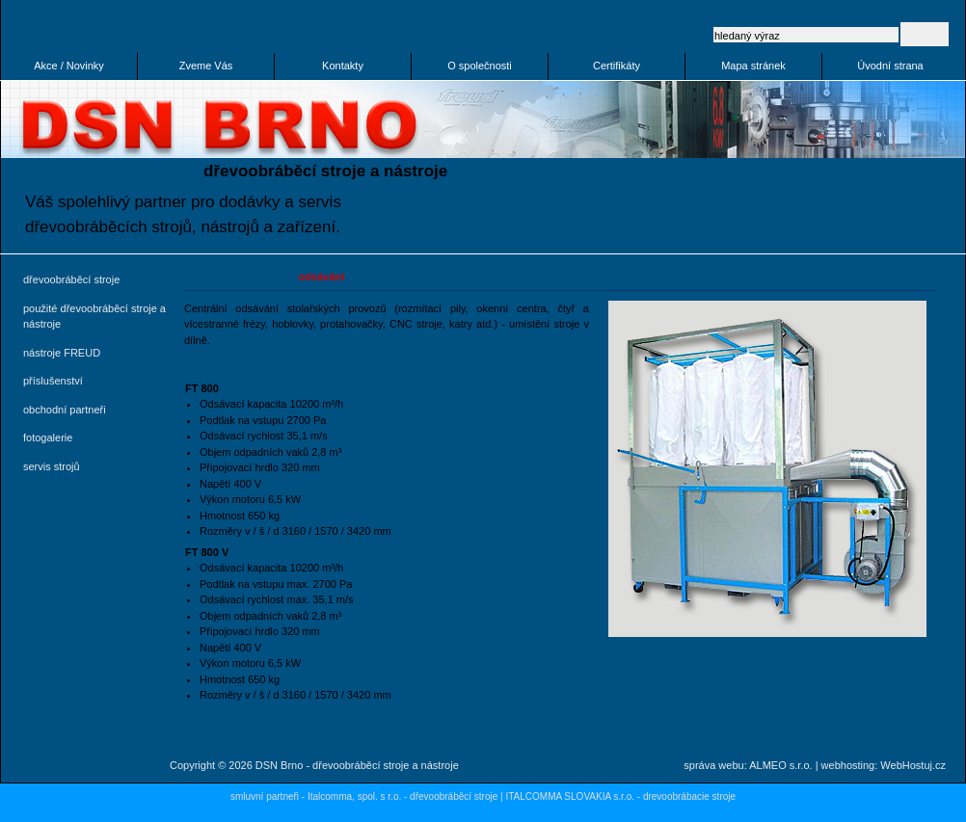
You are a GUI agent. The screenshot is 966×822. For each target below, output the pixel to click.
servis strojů (51, 466)
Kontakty (342, 65)
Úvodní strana (890, 65)
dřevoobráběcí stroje (71, 279)
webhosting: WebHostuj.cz (883, 765)
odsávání (322, 276)
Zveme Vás (206, 65)
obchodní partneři (64, 409)
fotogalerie (47, 437)
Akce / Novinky (69, 65)
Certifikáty (616, 65)
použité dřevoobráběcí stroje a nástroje (94, 317)
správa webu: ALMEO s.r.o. (748, 765)
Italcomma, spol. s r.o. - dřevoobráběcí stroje (402, 796)
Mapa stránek (753, 65)
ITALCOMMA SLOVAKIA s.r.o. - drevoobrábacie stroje (620, 796)
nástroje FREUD (61, 352)
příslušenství (53, 380)
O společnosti (479, 65)
